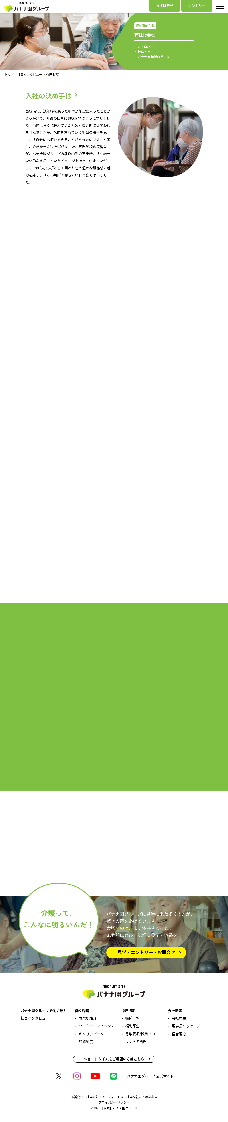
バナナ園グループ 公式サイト (150, 1076)
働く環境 (82, 1010)
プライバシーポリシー (114, 1102)
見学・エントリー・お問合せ (146, 952)
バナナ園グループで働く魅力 (44, 1010)
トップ (9, 74)
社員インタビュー (29, 74)
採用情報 (128, 1010)
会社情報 (175, 1010)
